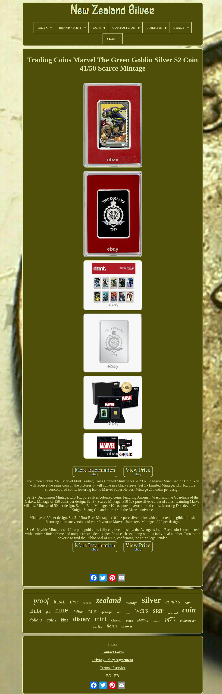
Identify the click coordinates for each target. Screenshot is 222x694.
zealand (108, 600)
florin (111, 626)
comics (173, 602)
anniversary (188, 620)
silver (151, 600)
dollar (77, 611)
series (97, 626)
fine (48, 612)
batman (87, 603)
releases (156, 621)
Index (112, 644)
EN (108, 676)
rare (92, 611)
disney (81, 618)
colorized (173, 613)
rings (129, 620)
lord (118, 612)
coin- (188, 603)
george (106, 612)
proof (41, 601)
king (64, 620)
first (74, 602)
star (158, 610)
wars (141, 610)
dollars (35, 620)
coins (51, 619)
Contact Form (112, 652)
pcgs (128, 613)
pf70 (170, 619)
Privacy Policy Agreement (112, 660)
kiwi (59, 602)
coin (189, 610)
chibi (35, 610)
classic (116, 620)
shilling (143, 620)
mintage (131, 603)
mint (100, 618)
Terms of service (112, 668)
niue (61, 610)
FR (116, 676)
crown (127, 626)
